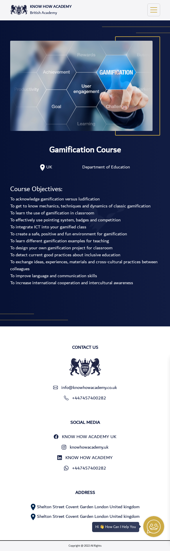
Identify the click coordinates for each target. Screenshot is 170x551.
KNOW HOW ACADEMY (85, 457)
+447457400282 (85, 397)
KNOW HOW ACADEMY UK (85, 436)
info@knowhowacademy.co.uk (85, 387)
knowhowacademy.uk (85, 447)
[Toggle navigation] (153, 9)
